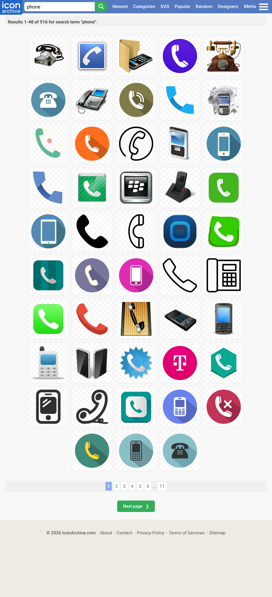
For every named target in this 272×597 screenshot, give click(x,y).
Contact (124, 532)
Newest (120, 6)
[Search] (101, 7)
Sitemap (217, 532)
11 (162, 486)
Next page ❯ (136, 506)
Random (204, 6)
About (106, 532)
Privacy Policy (150, 532)
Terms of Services (186, 532)
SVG (164, 6)
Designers (228, 6)
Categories (144, 6)
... (154, 486)
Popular (182, 6)
